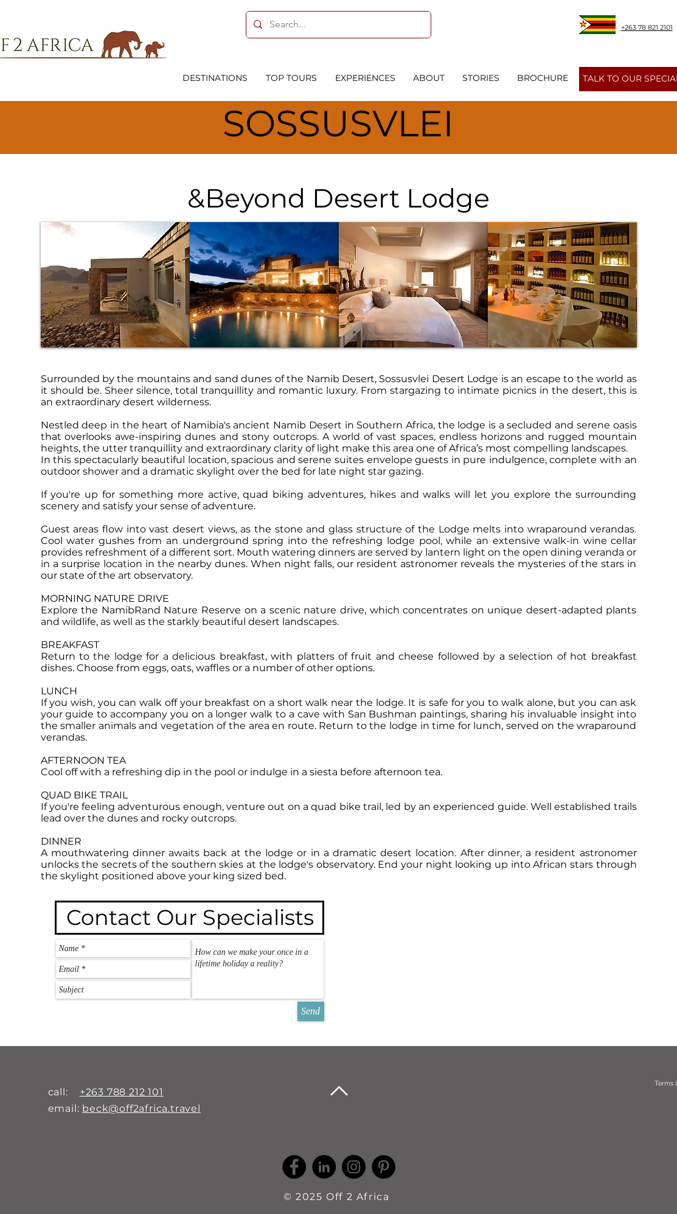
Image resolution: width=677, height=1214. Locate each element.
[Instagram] (354, 1167)
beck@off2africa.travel (141, 1108)
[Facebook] (294, 1167)
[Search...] (337, 25)
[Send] (310, 1011)
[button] (115, 284)
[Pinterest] (383, 1167)
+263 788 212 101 (122, 1092)
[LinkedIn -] (324, 1167)
